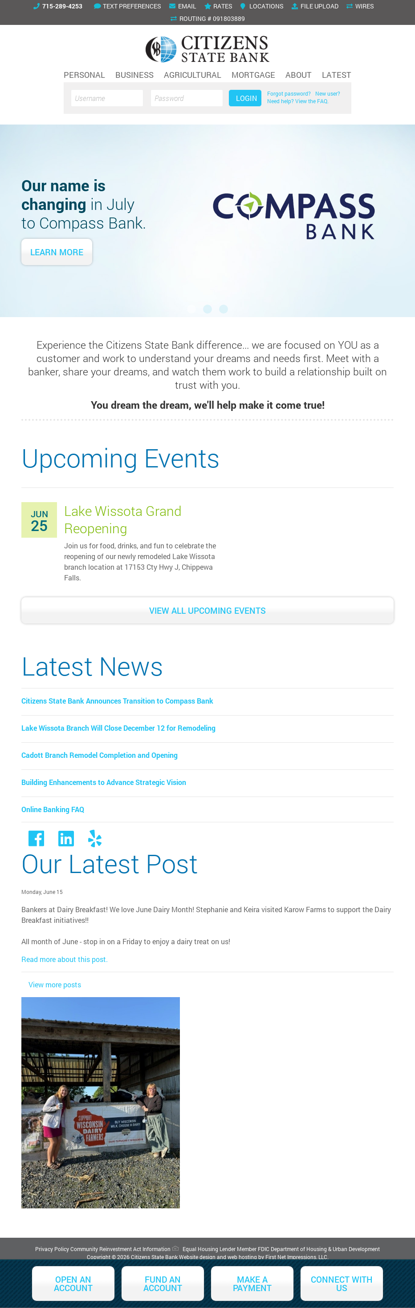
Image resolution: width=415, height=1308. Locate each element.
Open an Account (73, 1283)
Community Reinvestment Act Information (120, 1248)
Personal (84, 75)
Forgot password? (289, 93)
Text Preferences (127, 6)
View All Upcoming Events (207, 610)
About (298, 75)
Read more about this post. (64, 959)
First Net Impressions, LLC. (297, 1256)
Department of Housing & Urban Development (325, 1248)
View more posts (54, 984)
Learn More (56, 252)
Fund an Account (162, 1283)
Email (182, 6)
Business (134, 75)
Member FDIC (253, 1248)
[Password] (187, 98)
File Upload (315, 6)
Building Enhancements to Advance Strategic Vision (103, 782)
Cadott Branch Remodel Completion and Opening (99, 755)
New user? (327, 93)
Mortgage (253, 75)
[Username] (107, 98)
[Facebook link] (36, 842)
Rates (218, 6)
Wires (360, 6)
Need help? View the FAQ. (298, 101)
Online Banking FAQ (52, 809)
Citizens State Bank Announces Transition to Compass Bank (117, 700)
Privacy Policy (52, 1248)
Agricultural (192, 75)
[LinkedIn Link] (66, 842)
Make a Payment (252, 1283)
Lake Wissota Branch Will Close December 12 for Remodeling (118, 727)
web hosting (242, 1256)
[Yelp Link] (95, 842)
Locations (262, 6)
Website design (197, 1256)
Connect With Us (342, 1283)
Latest (336, 75)
